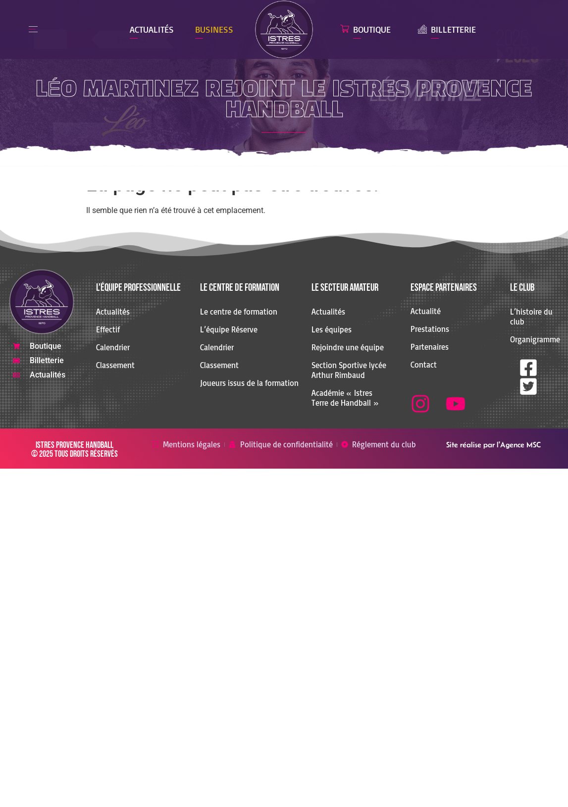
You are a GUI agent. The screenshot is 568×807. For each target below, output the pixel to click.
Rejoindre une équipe (347, 347)
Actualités (152, 29)
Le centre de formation (238, 312)
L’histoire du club (531, 316)
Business (214, 29)
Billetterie (453, 29)
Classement (115, 365)
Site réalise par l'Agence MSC (493, 444)
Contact (424, 365)
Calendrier (113, 347)
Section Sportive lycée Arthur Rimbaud (348, 370)
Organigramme (532, 339)
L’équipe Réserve (229, 329)
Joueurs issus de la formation (249, 383)
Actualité (426, 311)
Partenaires (430, 347)
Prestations (430, 329)
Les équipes (331, 329)
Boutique (372, 29)
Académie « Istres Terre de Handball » (345, 398)
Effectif (108, 329)
